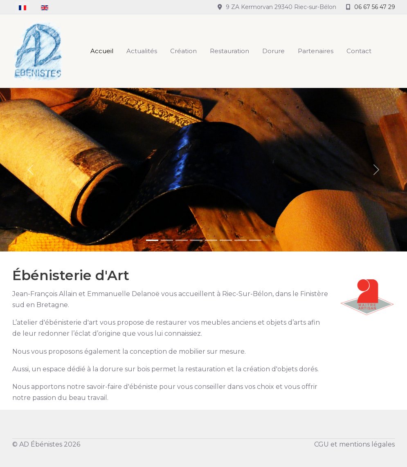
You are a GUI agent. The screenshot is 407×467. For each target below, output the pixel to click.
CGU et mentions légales (354, 444)
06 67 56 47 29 (374, 7)
